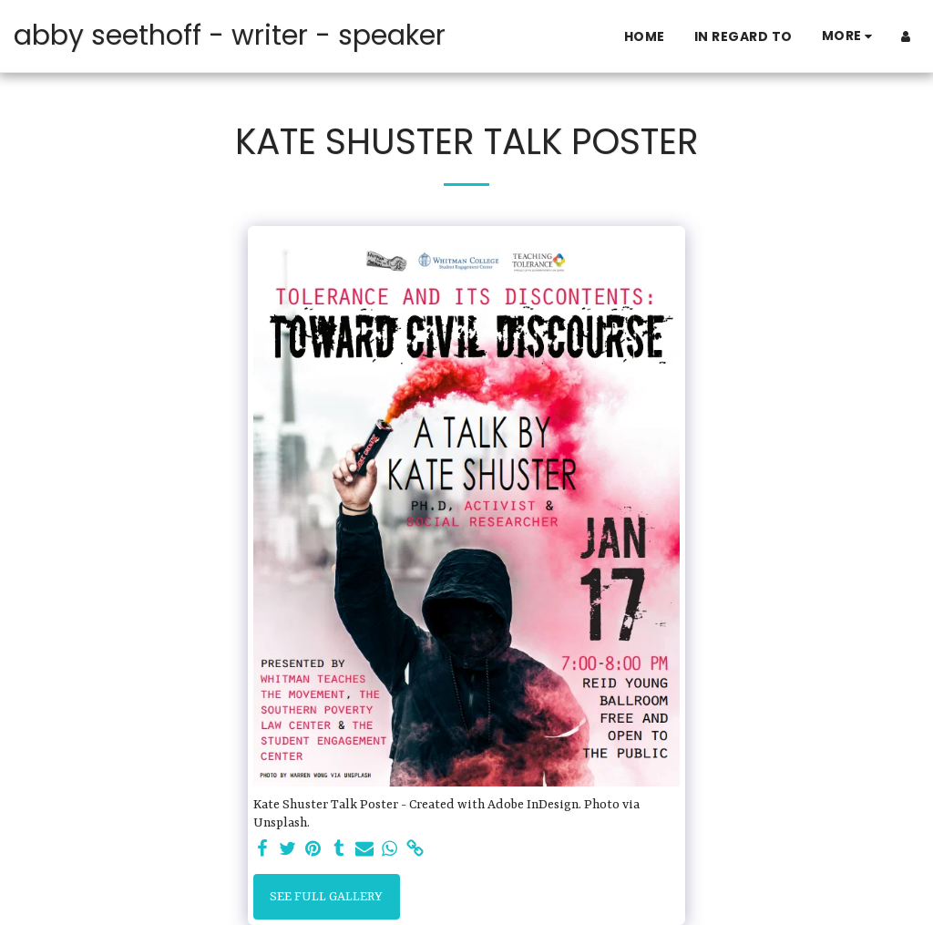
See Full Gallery (326, 896)
